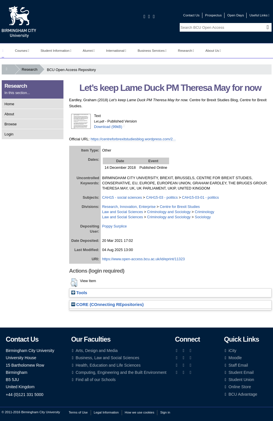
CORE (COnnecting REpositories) (107, 304)
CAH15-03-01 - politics (200, 197)
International (116, 50)
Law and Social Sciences (122, 212)
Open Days (235, 15)
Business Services (152, 50)
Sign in (165, 412)
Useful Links (259, 15)
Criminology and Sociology (169, 212)
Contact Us (191, 15)
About (9, 114)
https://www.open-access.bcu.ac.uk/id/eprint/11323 (143, 259)
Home (9, 104)
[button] (74, 282)
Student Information (55, 50)
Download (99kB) (108, 127)
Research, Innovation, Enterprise (129, 206)
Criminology (204, 212)
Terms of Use (78, 412)
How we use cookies (139, 412)
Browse (11, 124)
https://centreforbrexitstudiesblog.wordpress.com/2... (133, 139)
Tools (79, 292)
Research (186, 50)
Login (9, 134)
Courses (22, 50)
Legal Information (106, 412)
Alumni (89, 50)
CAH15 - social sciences (122, 197)
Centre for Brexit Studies (180, 206)
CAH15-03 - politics (162, 197)
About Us (213, 50)
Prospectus (213, 15)
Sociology (203, 217)
